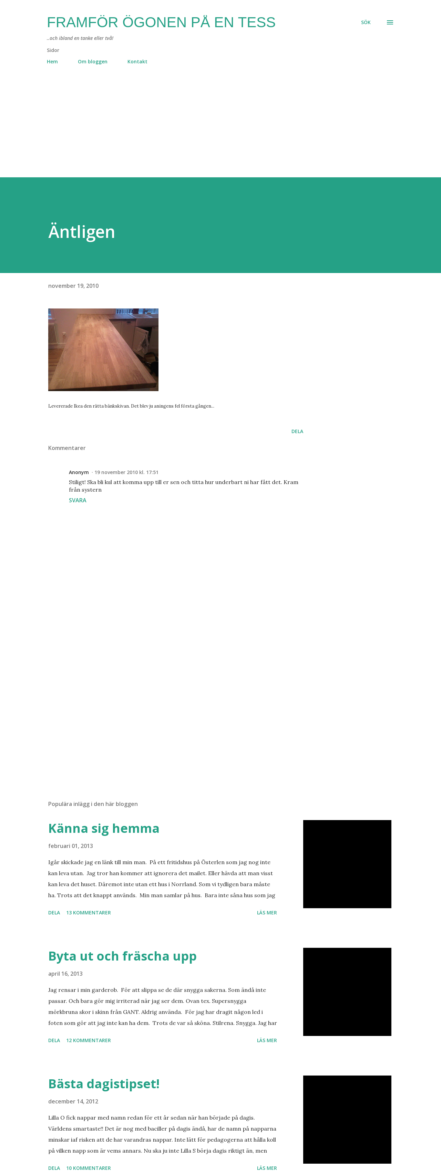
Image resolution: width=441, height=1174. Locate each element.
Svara (77, 500)
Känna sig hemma (104, 828)
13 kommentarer (88, 912)
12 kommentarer (88, 1040)
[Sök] (366, 22)
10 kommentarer (88, 1168)
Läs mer (267, 912)
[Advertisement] (206, 129)
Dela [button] (297, 431)
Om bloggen (92, 61)
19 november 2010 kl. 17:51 (126, 472)
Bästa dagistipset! (104, 1083)
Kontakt (137, 61)
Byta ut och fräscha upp (122, 955)
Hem (52, 61)
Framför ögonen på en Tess (161, 22)
